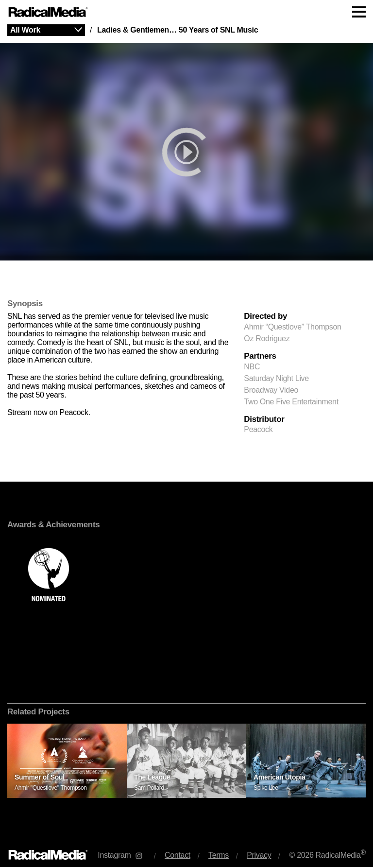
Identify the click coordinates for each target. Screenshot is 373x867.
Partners (260, 356)
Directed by (265, 316)
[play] (186, 151)
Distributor (264, 419)
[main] (186, 430)
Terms (218, 855)
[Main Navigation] (186, 12)
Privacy (259, 855)
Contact (177, 855)
